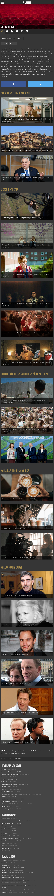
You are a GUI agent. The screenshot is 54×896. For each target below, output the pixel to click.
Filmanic (3, 872)
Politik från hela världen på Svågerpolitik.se (24, 374)
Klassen (3, 843)
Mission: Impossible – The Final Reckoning (11, 804)
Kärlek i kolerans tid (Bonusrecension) (10, 838)
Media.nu (3, 890)
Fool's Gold (4, 845)
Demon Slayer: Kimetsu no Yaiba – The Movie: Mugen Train (15, 794)
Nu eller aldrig (4, 835)
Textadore (3, 887)
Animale (3, 796)
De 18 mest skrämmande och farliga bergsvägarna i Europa (15, 880)
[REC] (2, 850)
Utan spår (3, 818)
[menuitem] (3, 759)
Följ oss (3, 870)
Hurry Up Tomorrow (6, 801)
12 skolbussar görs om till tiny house (10, 877)
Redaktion (4, 865)
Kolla (2, 882)
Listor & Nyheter (9, 189)
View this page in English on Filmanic (12, 38)
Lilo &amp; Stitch (5, 806)
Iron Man (3, 828)
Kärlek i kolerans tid (6, 840)
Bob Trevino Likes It (6, 772)
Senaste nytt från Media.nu (15, 93)
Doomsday (4, 833)
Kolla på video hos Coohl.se (15, 471)
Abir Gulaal (4, 786)
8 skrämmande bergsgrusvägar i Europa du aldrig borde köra (16, 885)
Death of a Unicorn (6, 789)
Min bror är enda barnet (7, 823)
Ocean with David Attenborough (9, 784)
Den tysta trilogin (5, 791)
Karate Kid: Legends (6, 809)
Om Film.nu (4, 860)
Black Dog (3, 769)
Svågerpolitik (4, 892)
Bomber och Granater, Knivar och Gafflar (11, 821)
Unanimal (3, 779)
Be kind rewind (5, 848)
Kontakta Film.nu (5, 862)
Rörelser (3, 776)
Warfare (3, 781)
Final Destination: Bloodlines (8, 799)
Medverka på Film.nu (6, 867)
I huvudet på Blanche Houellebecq (10, 774)
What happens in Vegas (7, 826)
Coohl (3, 875)
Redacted (3, 831)
